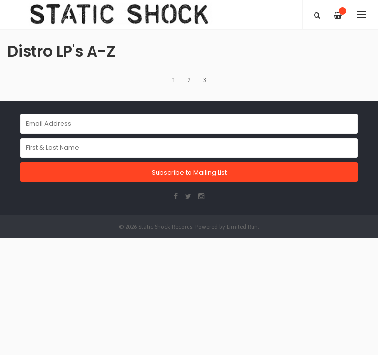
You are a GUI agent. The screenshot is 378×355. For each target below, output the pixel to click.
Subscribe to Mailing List (189, 172)
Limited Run (242, 226)
